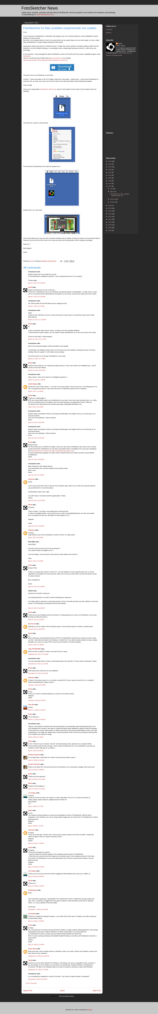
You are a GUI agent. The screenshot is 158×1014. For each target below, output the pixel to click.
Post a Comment (31, 983)
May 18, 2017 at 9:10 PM (36, 619)
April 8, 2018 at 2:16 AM (35, 737)
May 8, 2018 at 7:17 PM (35, 806)
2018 (110, 183)
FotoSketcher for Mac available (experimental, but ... (119, 195)
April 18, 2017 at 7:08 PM (36, 475)
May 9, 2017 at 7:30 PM (35, 561)
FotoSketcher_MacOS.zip (48, 89)
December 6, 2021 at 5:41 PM (37, 979)
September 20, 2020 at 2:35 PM (38, 969)
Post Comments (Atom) (66, 996)
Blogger (89, 1009)
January (113, 202)
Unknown (31, 479)
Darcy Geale (32, 949)
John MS (31, 704)
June (112, 189)
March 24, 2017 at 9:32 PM (36, 370)
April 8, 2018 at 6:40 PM (35, 750)
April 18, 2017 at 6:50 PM (36, 422)
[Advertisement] (115, 94)
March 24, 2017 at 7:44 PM (36, 358)
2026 (110, 161)
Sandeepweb (32, 890)
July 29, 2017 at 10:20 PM (36, 629)
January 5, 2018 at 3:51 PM (37, 700)
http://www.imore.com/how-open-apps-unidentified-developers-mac (52, 451)
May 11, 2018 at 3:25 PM (36, 886)
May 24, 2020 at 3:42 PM (36, 921)
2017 (110, 186)
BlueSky (108, 32)
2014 (110, 211)
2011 (110, 219)
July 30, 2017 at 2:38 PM (36, 645)
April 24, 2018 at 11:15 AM (36, 779)
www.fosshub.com (57, 58)
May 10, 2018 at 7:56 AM (36, 843)
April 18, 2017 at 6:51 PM (36, 438)
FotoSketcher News (40, 8)
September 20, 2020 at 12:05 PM (38, 956)
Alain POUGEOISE (34, 649)
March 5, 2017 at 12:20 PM (36, 296)
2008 (110, 227)
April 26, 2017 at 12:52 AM (36, 500)
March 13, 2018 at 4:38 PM (36, 719)
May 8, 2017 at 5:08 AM (35, 537)
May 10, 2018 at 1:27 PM (36, 867)
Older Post (97, 991)
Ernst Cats (31, 624)
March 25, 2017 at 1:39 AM (36, 380)
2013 (110, 214)
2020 (110, 178)
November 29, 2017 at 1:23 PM (38, 664)
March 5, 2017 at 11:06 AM (36, 283)
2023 (110, 169)
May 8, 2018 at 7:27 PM (35, 826)
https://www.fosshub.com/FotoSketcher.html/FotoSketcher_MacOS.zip (45, 60)
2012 (110, 216)
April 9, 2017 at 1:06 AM (35, 391)
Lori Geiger (32, 793)
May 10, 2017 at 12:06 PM (36, 586)
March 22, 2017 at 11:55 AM (37, 319)
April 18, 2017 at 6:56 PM (36, 459)
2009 (110, 225)
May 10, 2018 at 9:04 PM (36, 876)
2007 (110, 230)
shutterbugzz (32, 384)
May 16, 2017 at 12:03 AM (36, 608)
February (113, 199)
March (112, 191)
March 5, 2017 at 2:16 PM (36, 306)
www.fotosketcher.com (45, 14)
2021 (110, 175)
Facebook (109, 29)
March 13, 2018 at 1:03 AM (36, 710)
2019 (110, 181)
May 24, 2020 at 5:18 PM (36, 944)
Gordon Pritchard (34, 755)
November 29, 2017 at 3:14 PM (38, 673)
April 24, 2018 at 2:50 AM (36, 770)
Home (62, 991)
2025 (110, 164)
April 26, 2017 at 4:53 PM (36, 526)
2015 (110, 208)
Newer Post (27, 991)
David (30, 287)
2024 (110, 167)
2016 (110, 205)
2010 (110, 222)
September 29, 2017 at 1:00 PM (38, 654)
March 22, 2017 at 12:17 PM (37, 339)
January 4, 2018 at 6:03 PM (37, 685)
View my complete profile (114, 55)
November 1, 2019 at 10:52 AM (38, 909)
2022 (110, 172)
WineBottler (27, 56)
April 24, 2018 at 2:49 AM (36, 760)
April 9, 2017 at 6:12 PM (35, 407)
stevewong (32, 913)
